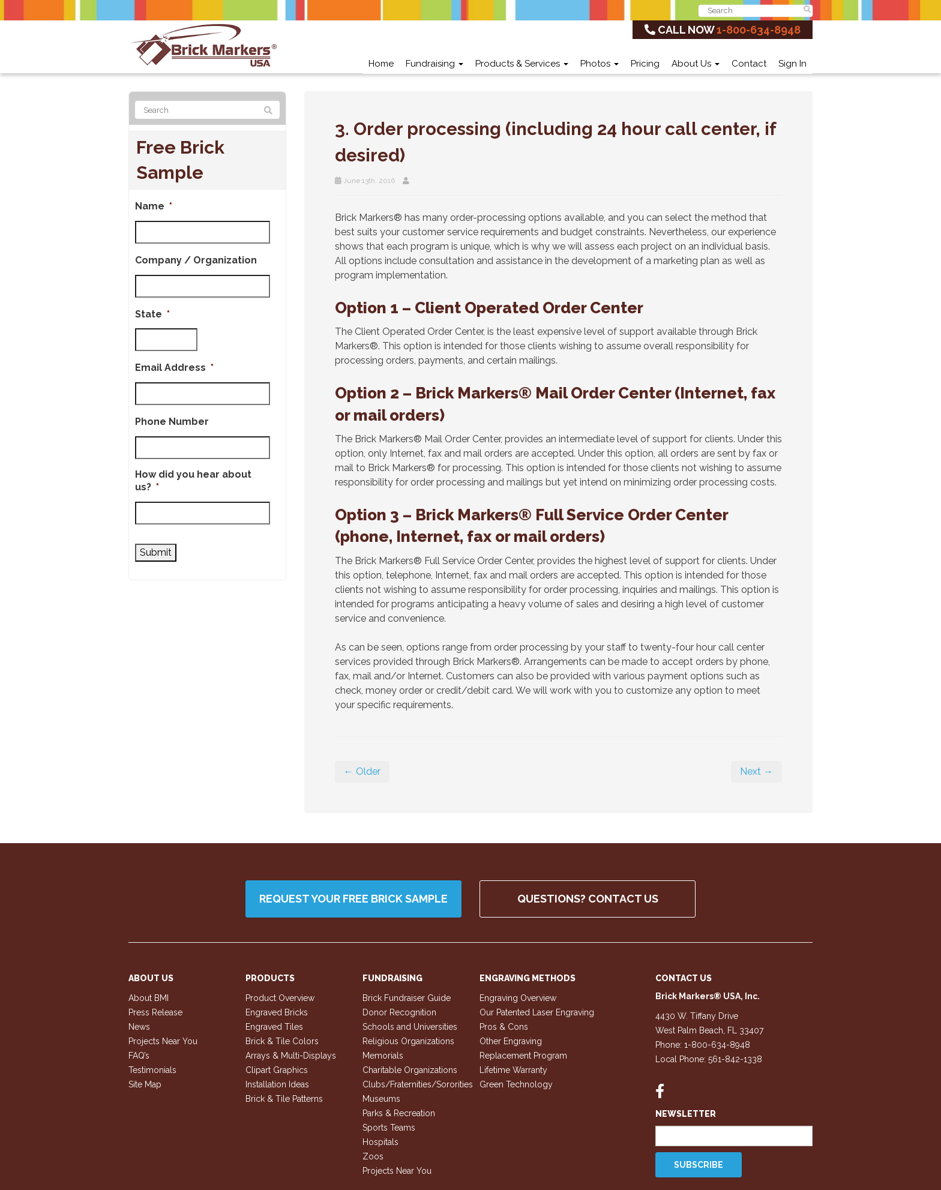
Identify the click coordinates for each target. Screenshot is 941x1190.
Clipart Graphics (276, 1070)
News (139, 1027)
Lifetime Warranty (513, 1070)
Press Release (155, 1012)
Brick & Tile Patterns (284, 1099)
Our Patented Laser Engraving (537, 1012)
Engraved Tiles (274, 1027)
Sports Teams (388, 1127)
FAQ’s (138, 1055)
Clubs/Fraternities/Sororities (417, 1084)
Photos (599, 63)
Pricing (645, 63)
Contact (749, 63)
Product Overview (279, 998)
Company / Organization (196, 260)
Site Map (144, 1084)
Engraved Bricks (276, 1012)
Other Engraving (511, 1041)
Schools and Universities (409, 1027)
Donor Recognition (399, 1012)
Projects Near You (162, 1041)
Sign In (792, 63)
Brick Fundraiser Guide (406, 998)
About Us (696, 63)
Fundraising (434, 63)
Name (153, 206)
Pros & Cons (504, 1027)
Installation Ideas (277, 1084)
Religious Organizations (408, 1041)
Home (381, 63)
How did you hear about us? (193, 481)
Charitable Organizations (409, 1070)
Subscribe (698, 1165)
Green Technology (516, 1084)
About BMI (148, 998)
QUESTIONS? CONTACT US (587, 898)
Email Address (174, 367)
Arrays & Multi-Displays (290, 1055)
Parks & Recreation (398, 1113)
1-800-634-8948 (759, 29)
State (152, 314)
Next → (756, 771)
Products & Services (521, 63)
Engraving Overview (518, 998)
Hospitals (380, 1142)
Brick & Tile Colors (282, 1041)
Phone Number (172, 421)
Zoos (372, 1156)
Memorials (382, 1055)
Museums (381, 1099)
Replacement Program (523, 1055)
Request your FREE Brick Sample (353, 898)
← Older (362, 771)
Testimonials (152, 1070)
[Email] (734, 1136)
